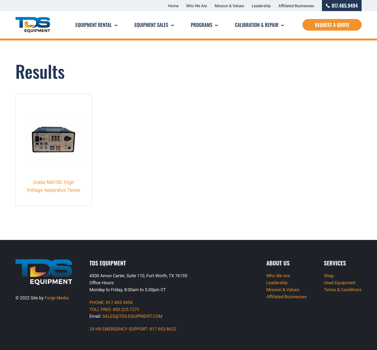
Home (173, 6)
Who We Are (196, 6)
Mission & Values (229, 6)
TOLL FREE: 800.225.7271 (114, 309)
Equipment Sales (151, 24)
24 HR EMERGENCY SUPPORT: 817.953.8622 (132, 328)
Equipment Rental (93, 24)
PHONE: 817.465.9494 (110, 302)
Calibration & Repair (256, 24)
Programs (201, 24)
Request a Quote (332, 24)
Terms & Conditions (343, 289)
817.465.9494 (342, 5)
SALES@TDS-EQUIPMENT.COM (132, 316)
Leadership (261, 6)
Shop (329, 275)
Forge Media (57, 297)
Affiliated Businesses (296, 6)
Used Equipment (339, 282)
